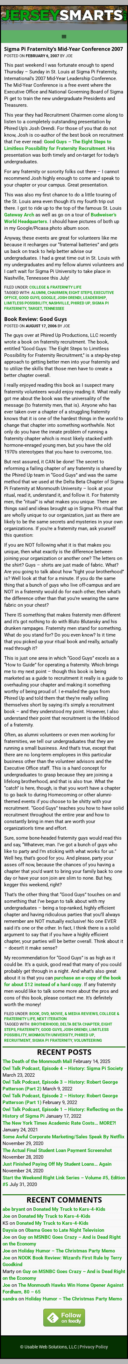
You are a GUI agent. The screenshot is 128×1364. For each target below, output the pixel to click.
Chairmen (57, 292)
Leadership (94, 298)
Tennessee (54, 308)
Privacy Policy (94, 1346)
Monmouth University (50, 1035)
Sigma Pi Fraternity (52, 1040)
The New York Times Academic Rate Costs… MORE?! (59, 1123)
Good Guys (29, 298)
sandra (10, 1299)
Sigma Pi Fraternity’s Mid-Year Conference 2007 (63, 48)
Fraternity (28, 1029)
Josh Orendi (69, 298)
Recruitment (17, 1040)
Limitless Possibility (25, 303)
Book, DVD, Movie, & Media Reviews (63, 1014)
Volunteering (88, 1040)
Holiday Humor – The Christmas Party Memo (66, 1251)
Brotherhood (45, 1024)
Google (48, 298)
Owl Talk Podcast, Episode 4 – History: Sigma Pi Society (63, 1068)
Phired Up (80, 303)
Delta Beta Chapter (80, 1024)
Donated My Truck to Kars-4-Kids (69, 1209)
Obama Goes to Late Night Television (64, 1230)
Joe (6, 1216)
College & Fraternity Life (55, 287)
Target (35, 308)
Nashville (59, 303)
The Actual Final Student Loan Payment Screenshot (57, 1150)
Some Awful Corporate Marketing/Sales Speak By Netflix (63, 1137)
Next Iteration (52, 1019)
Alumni (38, 292)
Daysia (10, 1230)
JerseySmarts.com (64, 15)
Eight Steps (80, 292)
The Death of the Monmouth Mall (37, 1061)
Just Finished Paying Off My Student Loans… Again (57, 1164)
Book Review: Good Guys (35, 319)
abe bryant (14, 1209)
